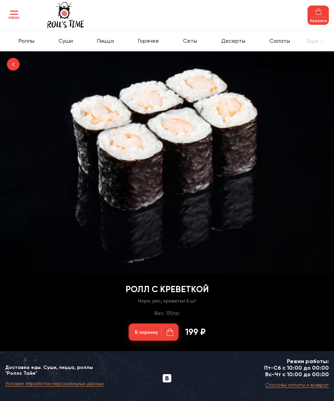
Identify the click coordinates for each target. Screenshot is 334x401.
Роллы (26, 41)
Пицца (105, 41)
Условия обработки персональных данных (54, 383)
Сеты (190, 41)
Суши (65, 41)
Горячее (148, 41)
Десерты (233, 41)
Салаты (279, 41)
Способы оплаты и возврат (297, 385)
